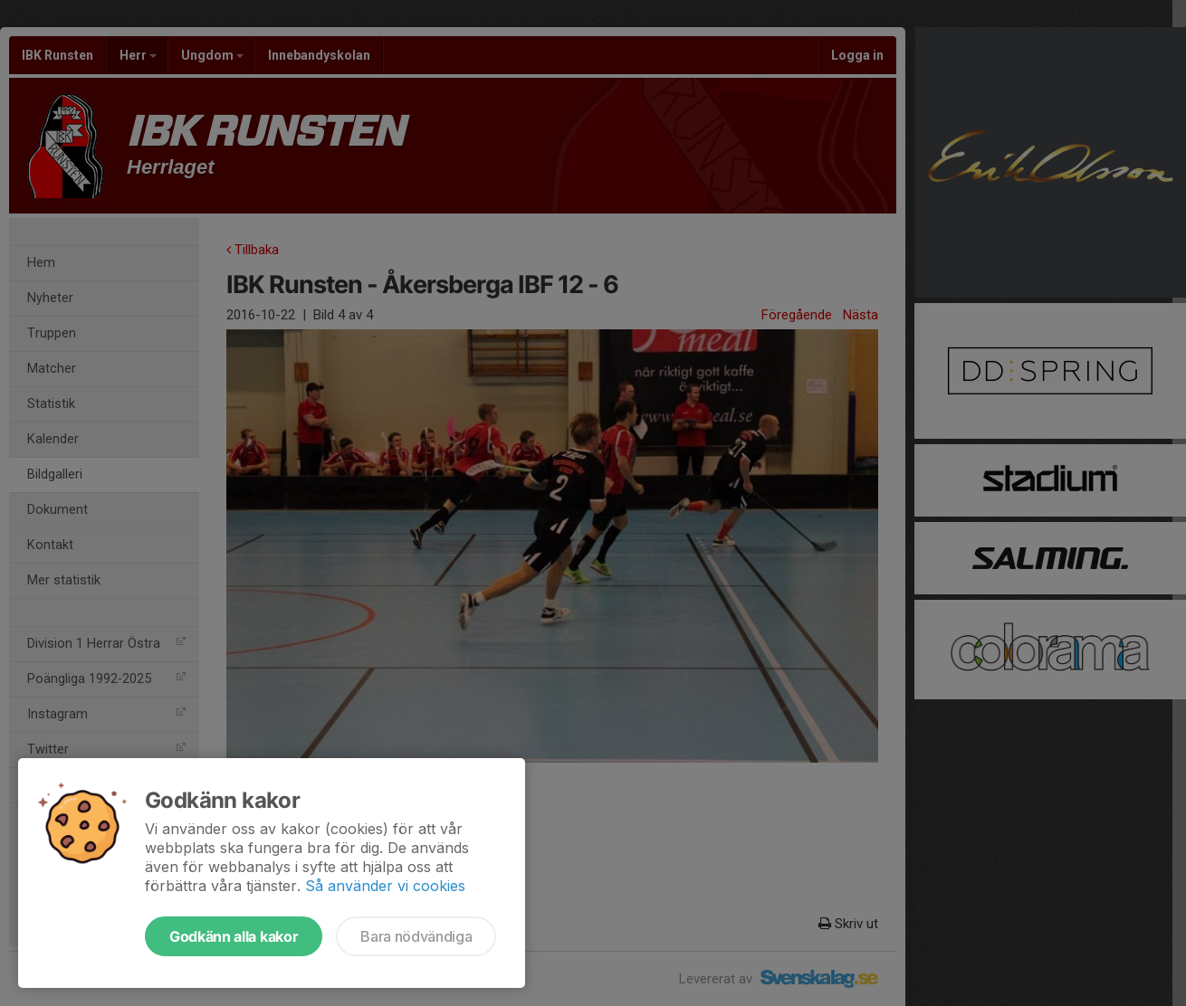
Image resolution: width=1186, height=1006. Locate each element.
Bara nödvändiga (416, 936)
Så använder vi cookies (385, 886)
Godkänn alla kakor (233, 936)
